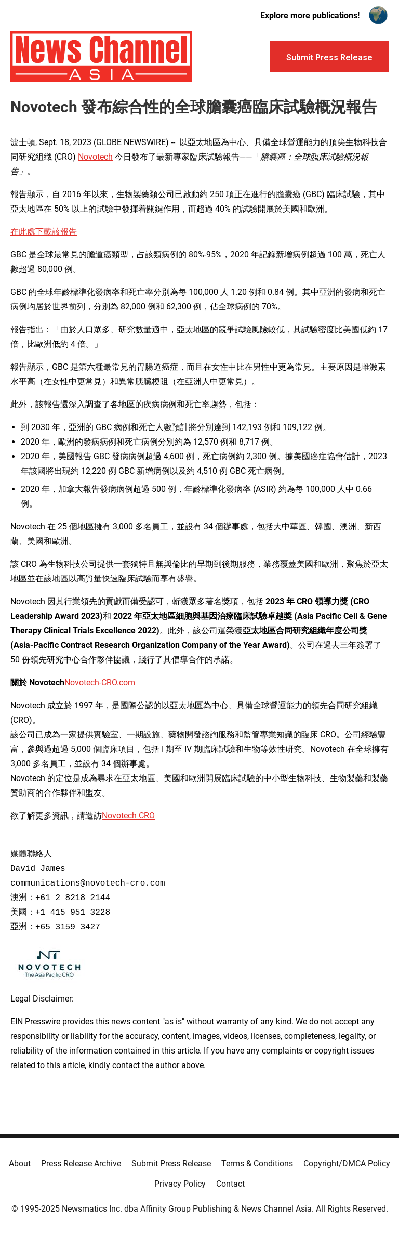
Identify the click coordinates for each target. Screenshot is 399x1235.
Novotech (95, 157)
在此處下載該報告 (43, 232)
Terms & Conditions (257, 1163)
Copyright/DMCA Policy (346, 1163)
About (20, 1163)
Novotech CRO (128, 816)
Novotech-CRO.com (99, 682)
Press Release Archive (81, 1163)
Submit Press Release (171, 1163)
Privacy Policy (180, 1184)
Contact (230, 1184)
